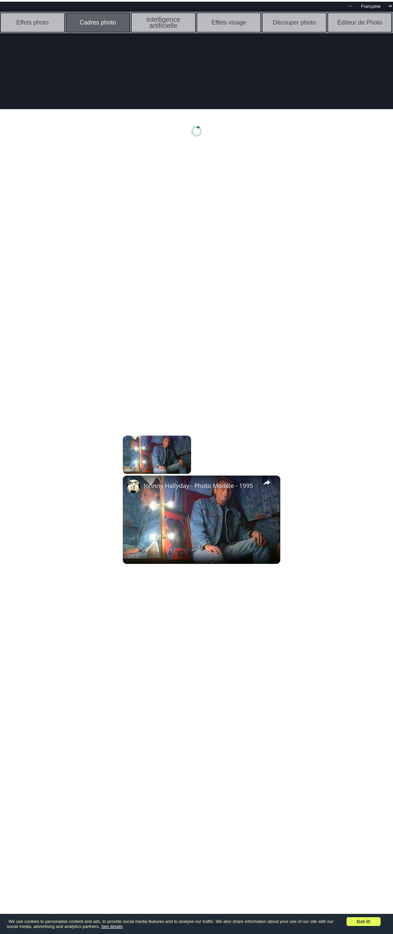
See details (111, 926)
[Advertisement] (52, 254)
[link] (133, 486)
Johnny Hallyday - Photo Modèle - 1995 (198, 486)
